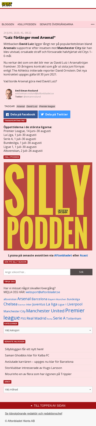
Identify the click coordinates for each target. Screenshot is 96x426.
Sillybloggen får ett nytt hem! (24, 349)
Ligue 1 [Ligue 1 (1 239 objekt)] (62, 304)
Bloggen (8, 24)
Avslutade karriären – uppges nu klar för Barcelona (39, 362)
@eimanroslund (32, 96)
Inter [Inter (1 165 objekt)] (29, 304)
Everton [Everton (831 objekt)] (22, 305)
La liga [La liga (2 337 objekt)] (51, 304)
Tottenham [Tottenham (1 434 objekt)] (73, 318)
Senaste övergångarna (56, 24)
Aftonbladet (63, 255)
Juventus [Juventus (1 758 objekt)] (38, 304)
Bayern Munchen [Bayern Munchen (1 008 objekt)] (57, 299)
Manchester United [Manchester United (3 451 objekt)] (45, 311)
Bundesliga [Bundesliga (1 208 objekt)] (73, 299)
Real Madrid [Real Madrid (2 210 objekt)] (36, 318)
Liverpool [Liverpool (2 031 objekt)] (74, 304)
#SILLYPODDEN (27, 24)
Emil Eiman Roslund (26, 90)
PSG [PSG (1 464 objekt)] (23, 318)
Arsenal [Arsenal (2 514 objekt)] (24, 298)
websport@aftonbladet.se (43, 292)
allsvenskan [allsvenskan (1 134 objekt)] (10, 299)
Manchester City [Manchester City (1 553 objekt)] (15, 311)
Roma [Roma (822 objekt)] (49, 319)
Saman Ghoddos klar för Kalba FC (27, 355)
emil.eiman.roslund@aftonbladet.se (34, 93)
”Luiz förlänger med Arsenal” (29, 37)
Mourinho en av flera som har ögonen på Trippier (38, 374)
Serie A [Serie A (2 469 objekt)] (59, 318)
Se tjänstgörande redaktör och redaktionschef (33, 413)
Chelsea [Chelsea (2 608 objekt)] (11, 304)
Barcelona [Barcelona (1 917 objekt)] (39, 299)
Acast (84, 255)
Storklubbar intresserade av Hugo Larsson (33, 368)
